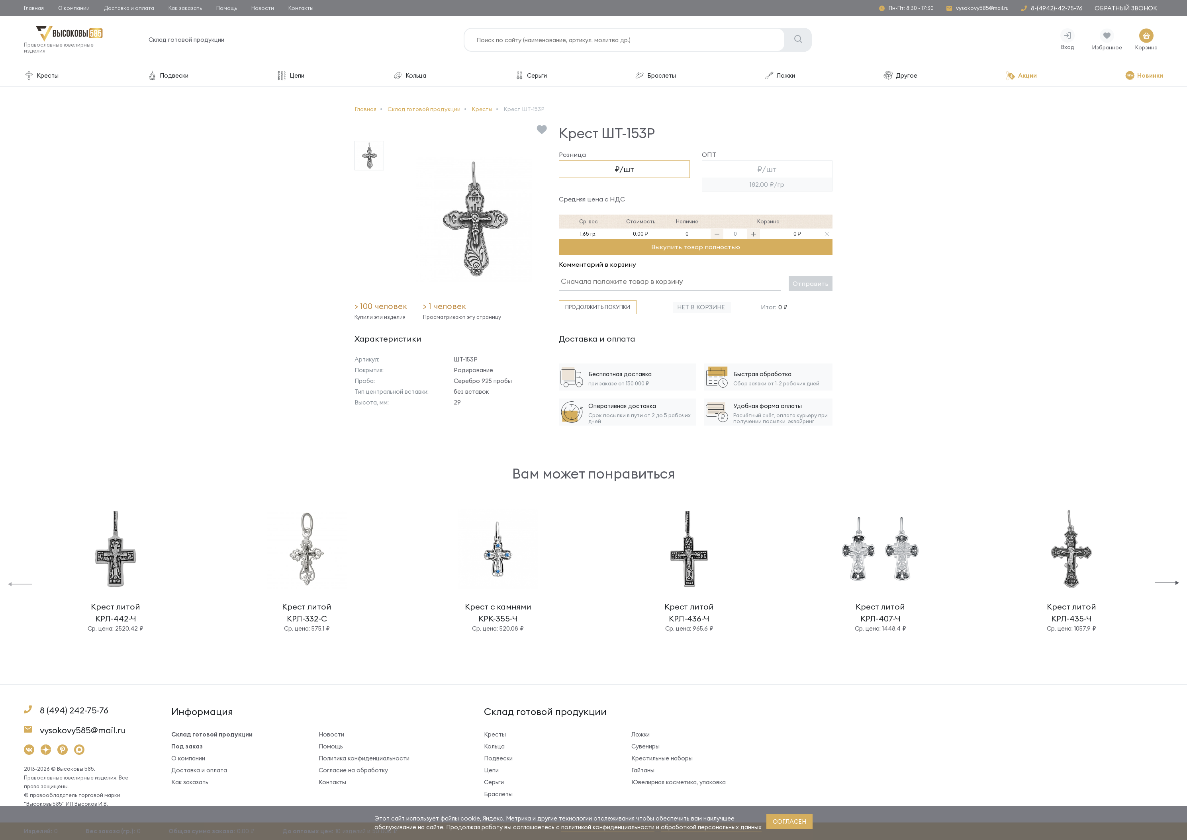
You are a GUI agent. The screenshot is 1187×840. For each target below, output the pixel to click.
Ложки (779, 75)
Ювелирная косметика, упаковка (678, 782)
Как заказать (185, 8)
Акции (1021, 75)
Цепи (290, 75)
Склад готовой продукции (186, 39)
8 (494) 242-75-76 (74, 710)
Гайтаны (642, 770)
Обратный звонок (1126, 8)
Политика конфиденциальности (364, 758)
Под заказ (187, 746)
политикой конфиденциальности (607, 827)
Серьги (530, 75)
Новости (262, 8)
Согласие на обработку (353, 770)
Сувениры (645, 746)
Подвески (167, 75)
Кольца (409, 75)
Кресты (41, 75)
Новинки (1144, 75)
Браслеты (655, 75)
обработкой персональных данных (711, 827)
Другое (900, 75)
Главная (34, 8)
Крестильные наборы (662, 758)
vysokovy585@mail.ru (982, 8)
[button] (20, 583)
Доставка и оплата (129, 8)
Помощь (226, 8)
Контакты (300, 8)
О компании (74, 8)
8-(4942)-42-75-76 (1057, 8)
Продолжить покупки (597, 307)
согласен (789, 821)
